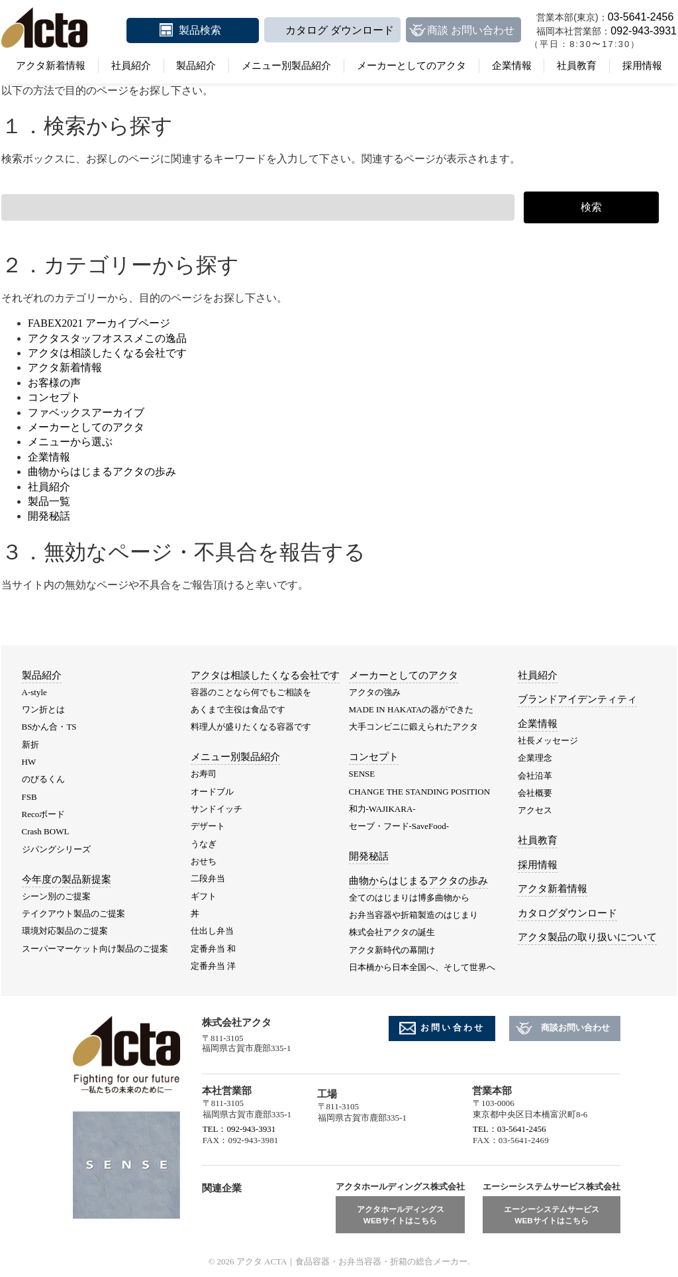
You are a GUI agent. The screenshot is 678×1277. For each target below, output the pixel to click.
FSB (29, 797)
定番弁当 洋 (213, 966)
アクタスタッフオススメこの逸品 (107, 338)
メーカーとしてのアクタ (411, 65)
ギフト (204, 896)
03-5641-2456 (641, 17)
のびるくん (43, 779)
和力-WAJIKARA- (382, 809)
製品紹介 (196, 65)
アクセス (535, 810)
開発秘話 (49, 516)
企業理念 (535, 758)
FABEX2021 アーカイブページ (99, 323)
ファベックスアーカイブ (86, 412)
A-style (34, 692)
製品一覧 (49, 501)
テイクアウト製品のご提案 (73, 913)
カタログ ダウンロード (339, 30)
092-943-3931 (643, 30)
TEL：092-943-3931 (239, 1129)
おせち (204, 861)
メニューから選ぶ (70, 441)
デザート (208, 826)
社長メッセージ (548, 741)
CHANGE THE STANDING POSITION (420, 792)
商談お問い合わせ (575, 1027)
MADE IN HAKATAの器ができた (411, 709)
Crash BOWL (46, 831)
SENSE (362, 774)
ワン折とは (43, 709)
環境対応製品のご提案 (65, 931)
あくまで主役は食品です (238, 709)
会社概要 (535, 793)
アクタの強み (375, 692)
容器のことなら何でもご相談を (251, 692)
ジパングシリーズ (56, 849)
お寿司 (204, 774)
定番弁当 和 (213, 949)
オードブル (212, 792)
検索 (591, 207)
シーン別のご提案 (56, 896)
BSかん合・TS (49, 727)
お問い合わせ (452, 1027)
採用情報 (642, 65)
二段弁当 (208, 878)
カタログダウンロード (567, 913)
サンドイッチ (216, 809)
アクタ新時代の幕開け (392, 950)
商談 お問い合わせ (470, 30)
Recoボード (44, 814)
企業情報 (512, 65)
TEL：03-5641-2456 (509, 1129)
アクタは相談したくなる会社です (107, 353)
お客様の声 (54, 382)
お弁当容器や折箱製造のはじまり (413, 915)
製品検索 (200, 30)
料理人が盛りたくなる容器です (251, 727)
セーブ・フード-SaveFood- (399, 826)
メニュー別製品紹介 (286, 65)
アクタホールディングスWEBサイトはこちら (400, 1215)
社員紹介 (131, 65)
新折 (30, 745)
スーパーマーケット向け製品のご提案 (95, 949)
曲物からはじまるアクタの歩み (102, 471)
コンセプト (54, 397)
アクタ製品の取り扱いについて (587, 937)
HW (29, 762)
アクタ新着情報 (50, 65)
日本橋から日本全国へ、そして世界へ (422, 967)
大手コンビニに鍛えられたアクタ (413, 727)
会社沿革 (535, 776)
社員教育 (577, 65)
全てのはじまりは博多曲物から (409, 898)
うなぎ (204, 844)
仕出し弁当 (212, 931)
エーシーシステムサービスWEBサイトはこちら (551, 1215)
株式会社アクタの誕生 (392, 932)
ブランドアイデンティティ (577, 699)
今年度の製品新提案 (66, 879)
